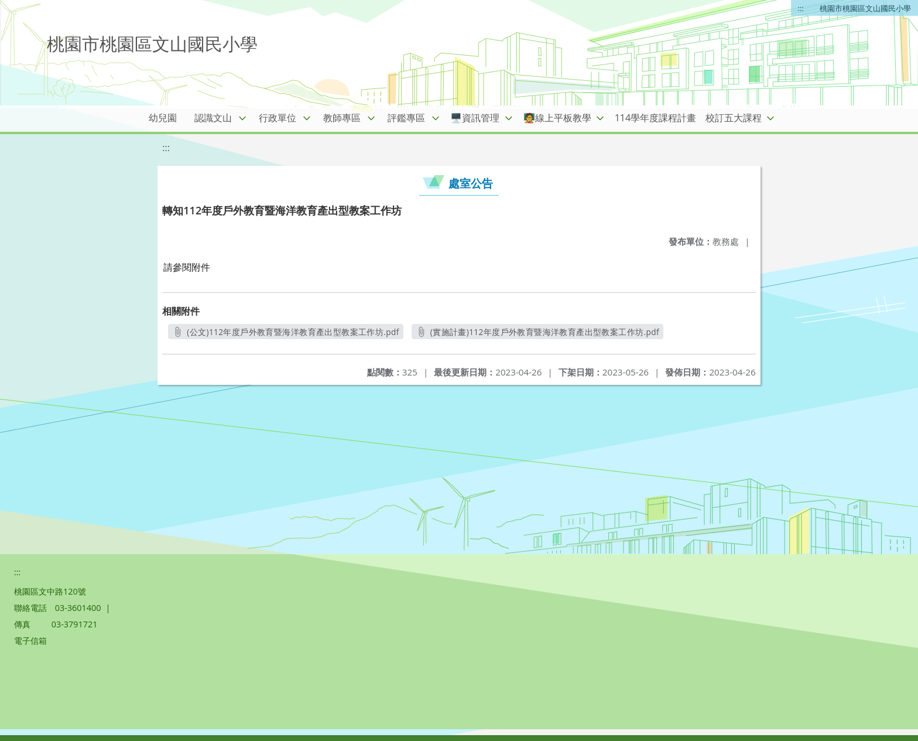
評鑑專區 (406, 117)
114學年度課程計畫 (655, 117)
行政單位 (277, 117)
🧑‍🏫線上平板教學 (557, 117)
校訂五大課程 (733, 117)
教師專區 (342, 117)
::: (801, 8)
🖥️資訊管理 (474, 117)
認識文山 (213, 117)
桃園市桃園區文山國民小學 (865, 8)
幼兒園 (163, 117)
